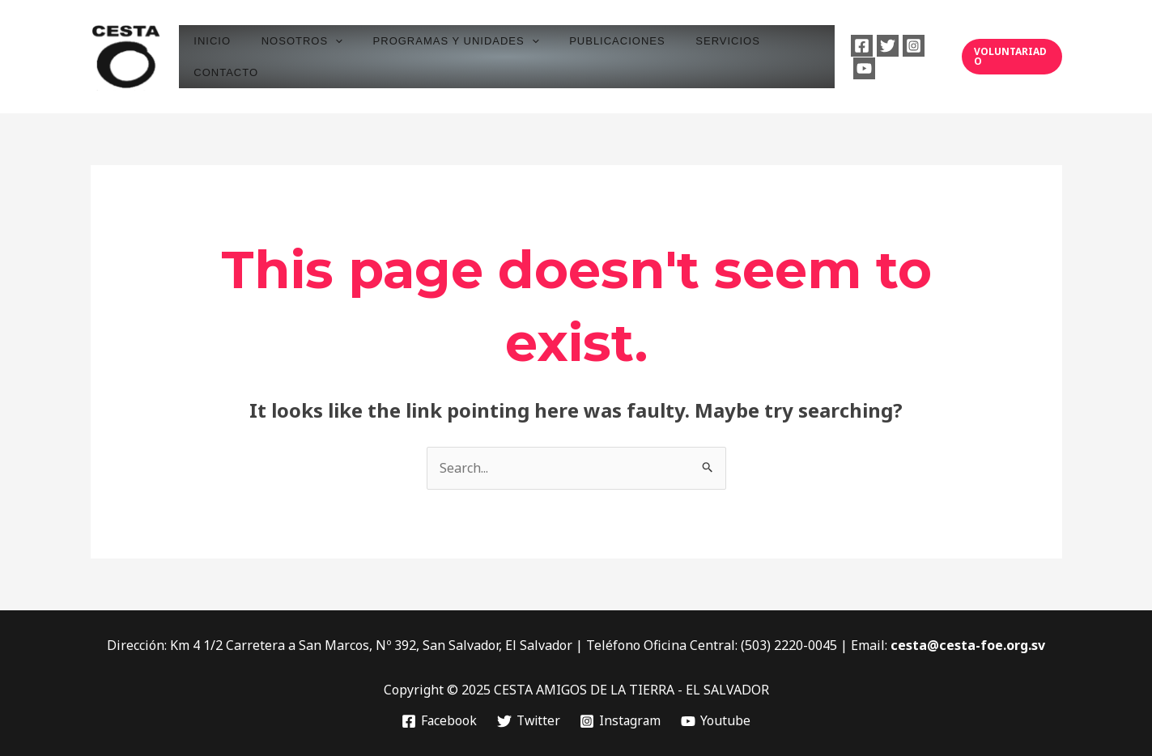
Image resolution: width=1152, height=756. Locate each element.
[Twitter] (878, 57)
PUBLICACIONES (595, 56)
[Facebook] (852, 57)
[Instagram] (904, 57)
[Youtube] (930, 57)
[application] (332, 56)
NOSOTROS (298, 56)
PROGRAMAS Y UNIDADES (443, 56)
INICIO (218, 56)
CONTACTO (782, 56)
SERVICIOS (696, 56)
